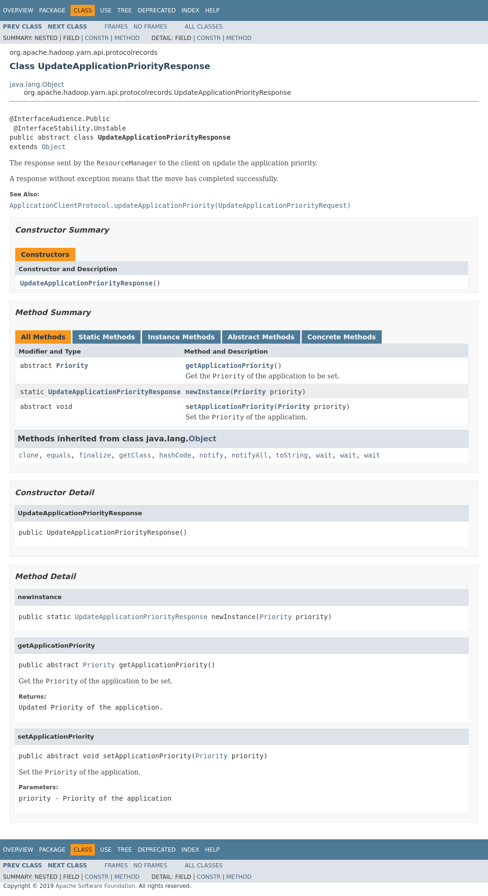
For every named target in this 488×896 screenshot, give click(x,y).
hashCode (175, 455)
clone (29, 455)
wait (324, 455)
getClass (135, 455)
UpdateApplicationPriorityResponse (86, 283)
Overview (18, 10)
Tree (124, 10)
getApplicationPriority (229, 365)
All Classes (204, 26)
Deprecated (157, 10)
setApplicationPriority (229, 406)
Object (53, 147)
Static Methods (106, 337)
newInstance (207, 392)
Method (127, 38)
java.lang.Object (37, 84)
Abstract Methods (261, 337)
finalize (95, 455)
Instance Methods (181, 337)
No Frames (150, 26)
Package (52, 10)
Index (191, 10)
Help (212, 10)
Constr (97, 38)
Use (106, 10)
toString (292, 455)
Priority (72, 365)
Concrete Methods (341, 337)
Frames (116, 26)
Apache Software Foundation (95, 886)
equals (59, 455)
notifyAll (250, 455)
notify (211, 455)
